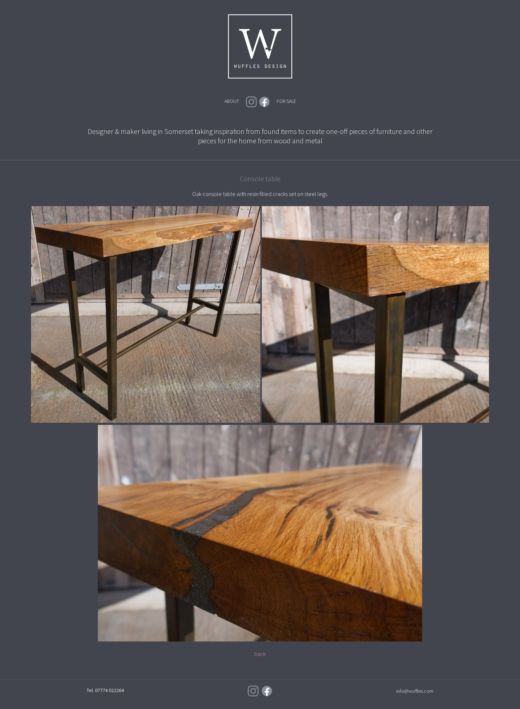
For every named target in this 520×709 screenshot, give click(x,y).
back (260, 653)
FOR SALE (286, 101)
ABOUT (231, 101)
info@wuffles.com (414, 691)
